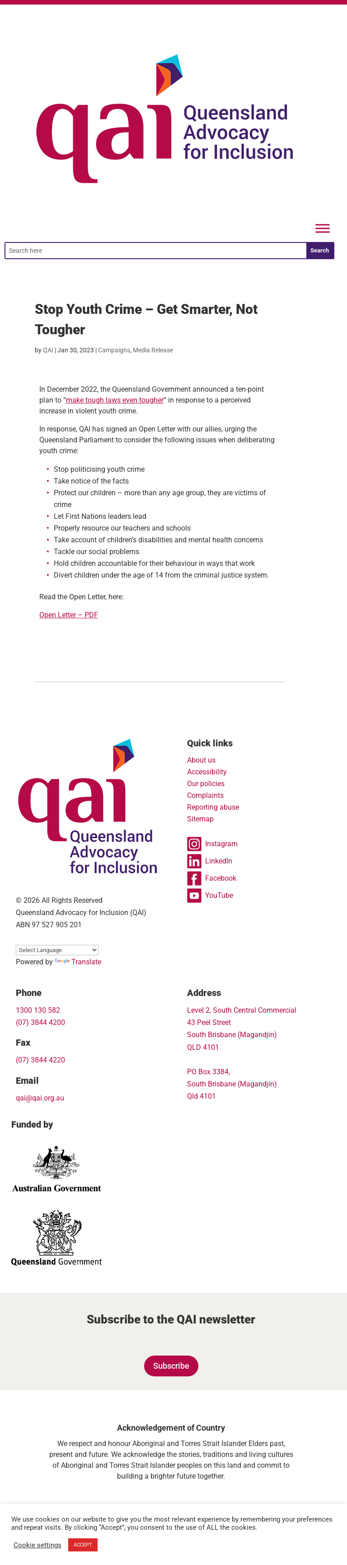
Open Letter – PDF (68, 615)
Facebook (211, 878)
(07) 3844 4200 (40, 1022)
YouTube (210, 895)
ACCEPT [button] (83, 1545)
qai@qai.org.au (40, 1098)
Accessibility (207, 772)
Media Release (153, 350)
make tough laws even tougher (115, 400)
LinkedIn (209, 861)
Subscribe (171, 1366)
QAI (48, 350)
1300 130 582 (38, 1010)
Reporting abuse (213, 807)
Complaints (205, 795)
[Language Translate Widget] (57, 950)
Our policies (206, 783)
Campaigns (114, 350)
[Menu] (322, 228)
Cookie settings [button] (37, 1545)
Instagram (212, 844)
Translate (78, 962)
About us (201, 760)
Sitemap (200, 819)
